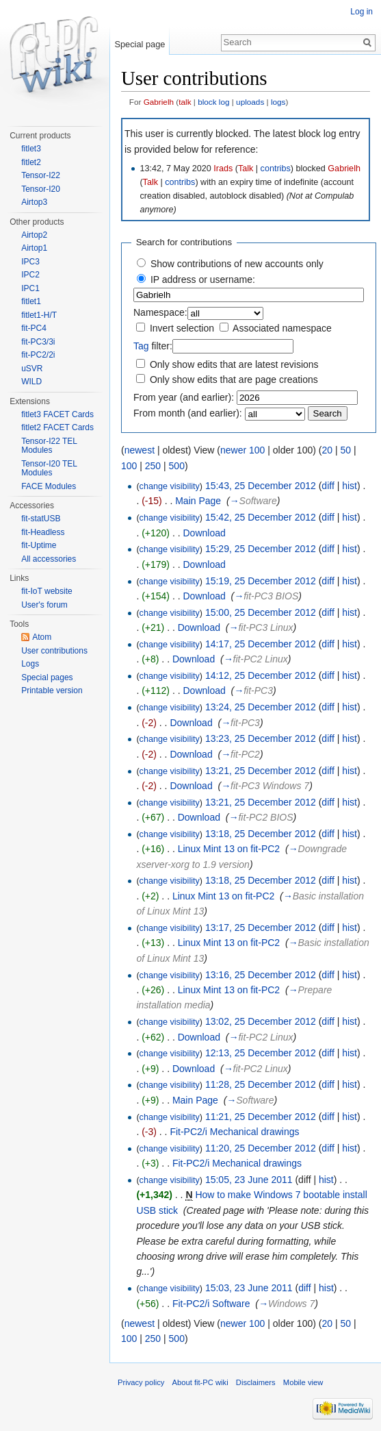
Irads (223, 168)
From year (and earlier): (183, 397)
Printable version (51, 690)
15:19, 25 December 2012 (260, 580)
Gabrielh (159, 101)
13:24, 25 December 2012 (260, 706)
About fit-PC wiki (200, 1382)
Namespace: (160, 312)
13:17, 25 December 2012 (260, 927)
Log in (361, 11)
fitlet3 (31, 148)
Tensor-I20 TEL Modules (49, 468)
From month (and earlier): (187, 413)
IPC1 (30, 288)
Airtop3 (34, 202)
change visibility (170, 486)
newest (139, 450)
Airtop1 (34, 248)
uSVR (31, 368)
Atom (41, 637)
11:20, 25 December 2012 (260, 1148)
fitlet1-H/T (39, 315)
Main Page (198, 500)
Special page (139, 44)
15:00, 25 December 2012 (260, 612)
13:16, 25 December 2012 (260, 974)
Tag (141, 345)
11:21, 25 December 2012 (260, 1116)
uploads (250, 101)
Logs (30, 664)
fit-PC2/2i (38, 355)
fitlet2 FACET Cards (57, 427)
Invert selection (182, 328)
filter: (152, 345)
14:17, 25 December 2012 (260, 643)
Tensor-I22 (40, 175)
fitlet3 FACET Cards (57, 414)
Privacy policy (141, 1382)
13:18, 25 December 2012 (260, 833)
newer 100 (242, 450)
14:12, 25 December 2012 (260, 675)
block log (213, 101)
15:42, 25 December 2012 (260, 517)
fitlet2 (31, 162)
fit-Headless (42, 532)
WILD (31, 381)
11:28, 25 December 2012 (260, 1084)
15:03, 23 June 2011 (249, 1287)
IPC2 (30, 274)
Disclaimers (256, 1382)
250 (153, 465)
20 (326, 450)
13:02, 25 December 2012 (260, 1021)
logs (278, 101)
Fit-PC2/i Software (211, 1303)
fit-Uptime (38, 545)
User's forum (44, 605)
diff (327, 485)
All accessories (48, 559)
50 (345, 450)
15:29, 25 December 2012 (260, 548)
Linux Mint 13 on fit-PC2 (229, 848)
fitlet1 (31, 301)
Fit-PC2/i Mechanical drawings (234, 1131)
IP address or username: (202, 279)
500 (177, 465)
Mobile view (303, 1382)
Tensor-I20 (40, 189)
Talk (245, 168)
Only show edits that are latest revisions (234, 364)
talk (185, 101)
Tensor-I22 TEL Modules (49, 446)
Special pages (47, 677)
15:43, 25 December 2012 (260, 485)
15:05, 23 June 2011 (249, 1179)
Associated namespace (282, 328)
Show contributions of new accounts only (237, 263)
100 (129, 465)
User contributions (54, 651)
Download (204, 532)
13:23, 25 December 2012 (260, 738)
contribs (276, 168)
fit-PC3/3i (38, 342)
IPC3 (30, 261)
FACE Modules (48, 486)
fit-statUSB (40, 518)
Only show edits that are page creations (234, 379)
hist (349, 485)
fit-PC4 (34, 328)
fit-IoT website (46, 591)
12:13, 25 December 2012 (260, 1052)
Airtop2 (34, 235)
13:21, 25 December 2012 (260, 770)
